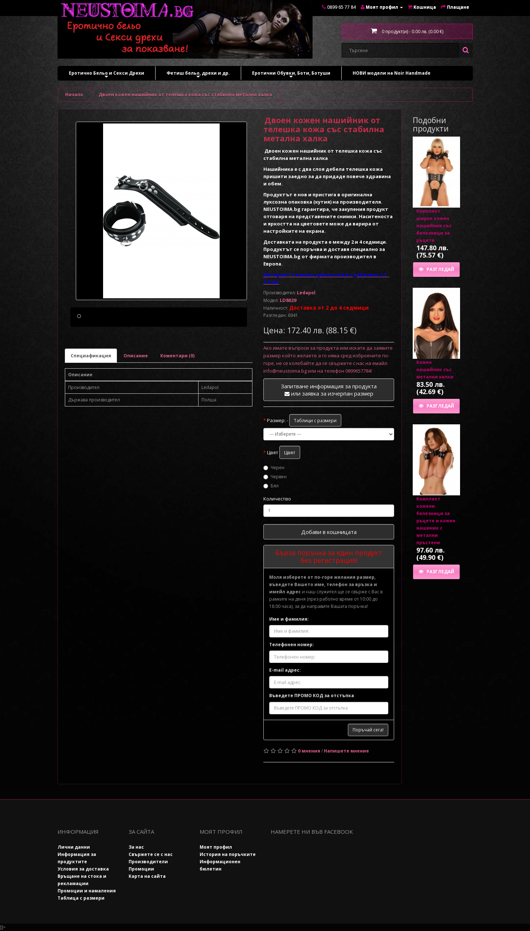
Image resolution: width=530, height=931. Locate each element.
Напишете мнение (346, 751)
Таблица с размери (81, 898)
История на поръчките (228, 854)
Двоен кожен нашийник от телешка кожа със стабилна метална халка (185, 94)
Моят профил (216, 847)
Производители (148, 862)
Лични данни (74, 847)
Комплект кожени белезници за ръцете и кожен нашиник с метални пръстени (435, 521)
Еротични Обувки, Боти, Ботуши (291, 75)
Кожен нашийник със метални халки (435, 369)
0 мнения (309, 751)
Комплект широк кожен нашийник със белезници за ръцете (434, 225)
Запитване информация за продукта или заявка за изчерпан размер (329, 389)
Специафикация (91, 390)
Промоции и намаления (87, 891)
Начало (74, 94)
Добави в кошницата (329, 531)
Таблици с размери (315, 420)
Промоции (141, 869)
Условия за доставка (83, 869)
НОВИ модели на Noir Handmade (392, 73)
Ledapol (306, 293)
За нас (136, 847)
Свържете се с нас (151, 854)
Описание (135, 390)
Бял (271, 486)
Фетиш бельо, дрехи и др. (198, 75)
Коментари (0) (177, 390)
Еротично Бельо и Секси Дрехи (106, 75)
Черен (273, 467)
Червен (275, 477)
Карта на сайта (147, 876)
